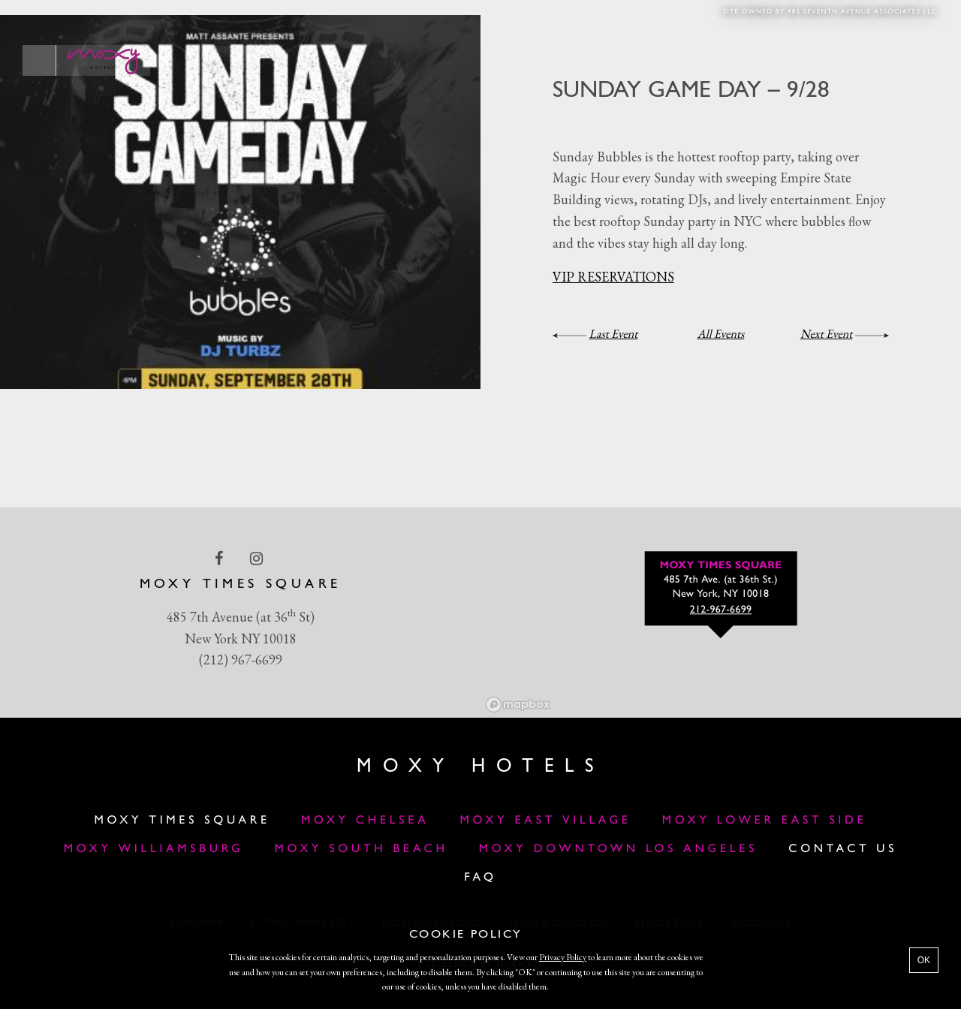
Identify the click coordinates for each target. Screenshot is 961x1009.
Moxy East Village (545, 821)
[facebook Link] (220, 558)
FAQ (480, 878)
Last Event (613, 334)
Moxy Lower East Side (764, 821)
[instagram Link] (258, 558)
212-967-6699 (721, 610)
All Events (721, 334)
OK (923, 960)
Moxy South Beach (361, 849)
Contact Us (842, 849)
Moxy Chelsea (365, 821)
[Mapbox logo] (518, 704)
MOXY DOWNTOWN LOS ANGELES (618, 849)
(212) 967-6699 (240, 659)
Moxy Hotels (480, 767)
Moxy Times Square (182, 821)
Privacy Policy (562, 957)
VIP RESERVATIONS (613, 276)
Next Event (826, 334)
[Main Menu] (39, 60)
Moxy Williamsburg (154, 849)
